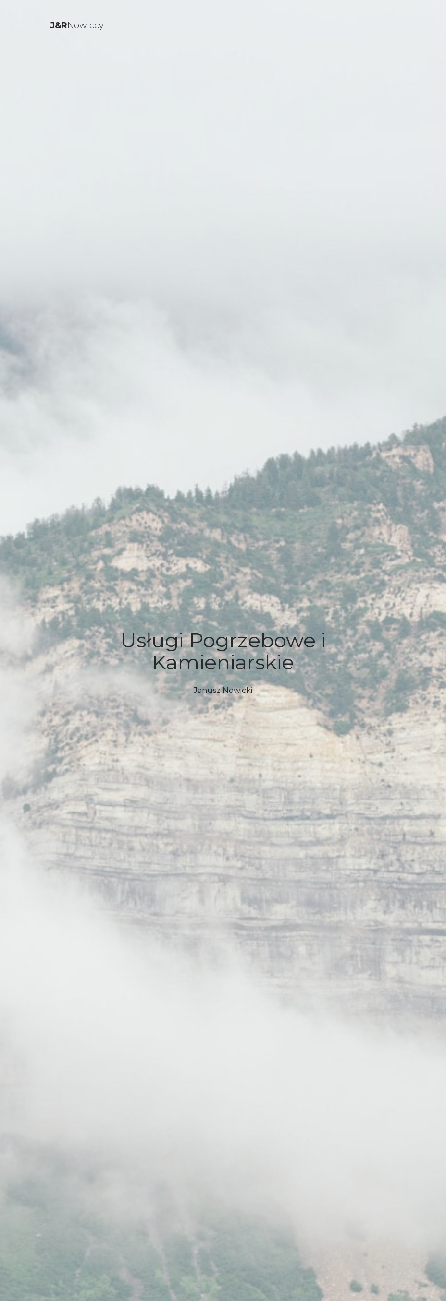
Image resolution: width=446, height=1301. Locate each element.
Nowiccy (77, 25)
